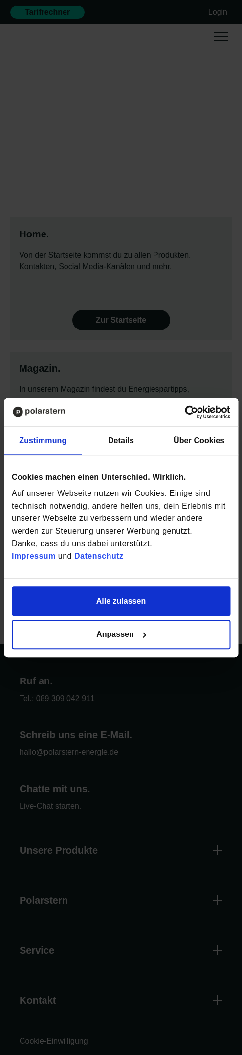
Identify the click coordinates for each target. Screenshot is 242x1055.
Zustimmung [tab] (42, 440)
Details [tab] (121, 440)
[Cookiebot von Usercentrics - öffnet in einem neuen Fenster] (187, 412)
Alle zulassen (121, 601)
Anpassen (121, 634)
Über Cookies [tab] (199, 440)
